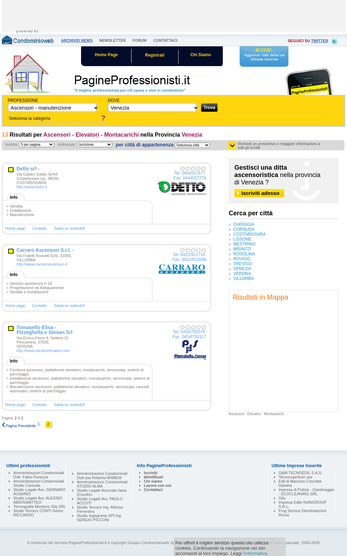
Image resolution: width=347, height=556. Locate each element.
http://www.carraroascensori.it (41, 264)
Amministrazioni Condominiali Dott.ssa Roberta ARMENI (102, 475)
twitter (319, 41)
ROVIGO (241, 258)
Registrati (154, 55)
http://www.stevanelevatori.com (43, 350)
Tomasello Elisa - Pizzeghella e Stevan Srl (44, 330)
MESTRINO (244, 244)
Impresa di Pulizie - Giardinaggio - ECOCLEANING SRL (306, 492)
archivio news (77, 40)
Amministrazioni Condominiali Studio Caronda (38, 483)
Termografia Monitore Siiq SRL (39, 506)
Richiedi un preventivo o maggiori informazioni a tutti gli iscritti (279, 146)
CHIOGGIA (243, 224)
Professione (23, 100)
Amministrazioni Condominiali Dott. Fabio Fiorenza (38, 475)
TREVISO (242, 263)
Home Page (106, 54)
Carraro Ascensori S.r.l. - (45, 250)
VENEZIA (242, 268)
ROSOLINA (244, 253)
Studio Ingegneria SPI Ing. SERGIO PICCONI (99, 518)
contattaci (165, 40)
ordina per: (67, 144)
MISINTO (242, 249)
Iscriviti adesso (260, 193)
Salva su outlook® (69, 228)
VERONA (242, 273)
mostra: (11, 144)
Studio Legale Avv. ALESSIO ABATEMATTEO (37, 500)
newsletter (112, 40)
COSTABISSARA (249, 234)
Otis (282, 498)
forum (140, 40)
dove (114, 100)
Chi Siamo (201, 54)
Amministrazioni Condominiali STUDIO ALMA (102, 484)
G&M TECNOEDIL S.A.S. (300, 473)
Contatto (39, 228)
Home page (15, 228)
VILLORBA (243, 278)
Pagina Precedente (19, 426)
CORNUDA (244, 229)
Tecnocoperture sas (295, 477)
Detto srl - (27, 168)
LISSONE (242, 239)
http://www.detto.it (31, 187)
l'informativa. (255, 553)
